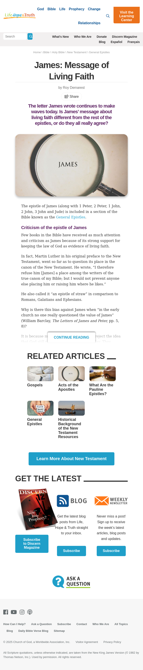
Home (37, 52)
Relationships (89, 23)
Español (116, 42)
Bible (51, 9)
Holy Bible (58, 52)
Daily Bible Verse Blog (33, 630)
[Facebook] (6, 612)
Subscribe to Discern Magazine (31, 543)
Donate (102, 36)
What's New (60, 36)
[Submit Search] (30, 36)
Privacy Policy (112, 642)
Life (62, 9)
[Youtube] (15, 612)
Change (94, 9)
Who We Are (82, 36)
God (40, 9)
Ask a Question (41, 624)
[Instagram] (23, 612)
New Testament (76, 52)
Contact (81, 624)
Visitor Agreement (87, 642)
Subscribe (71, 551)
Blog (102, 42)
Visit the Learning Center (126, 16)
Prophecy (76, 9)
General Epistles (99, 52)
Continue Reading (71, 337)
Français (133, 42)
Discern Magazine (124, 36)
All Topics (121, 624)
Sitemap (59, 630)
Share (71, 96)
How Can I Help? (14, 624)
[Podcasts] (30, 612)
